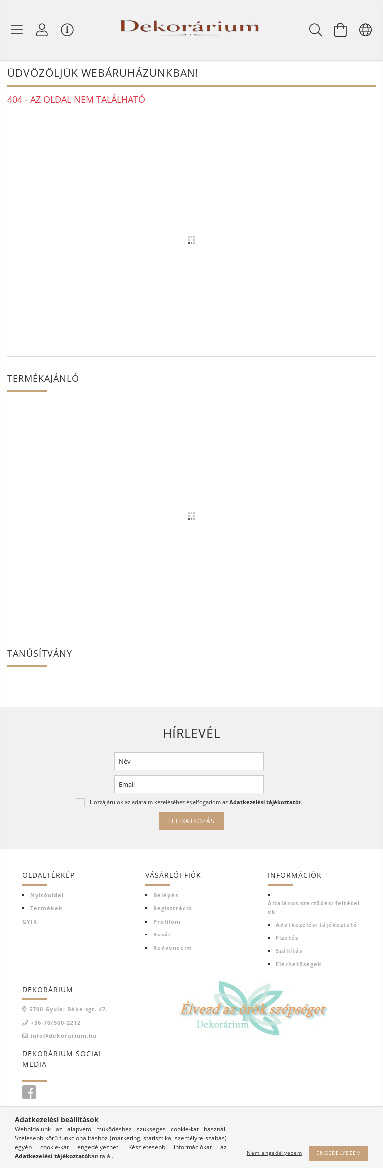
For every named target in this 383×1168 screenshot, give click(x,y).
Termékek (46, 909)
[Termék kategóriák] (17, 29)
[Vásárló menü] (67, 29)
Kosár (162, 935)
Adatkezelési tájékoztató (316, 925)
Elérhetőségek (299, 964)
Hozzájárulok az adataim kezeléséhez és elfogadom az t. (196, 803)
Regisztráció (172, 909)
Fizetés (287, 938)
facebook (28, 1093)
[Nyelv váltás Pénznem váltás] (366, 29)
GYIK (29, 922)
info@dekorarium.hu (64, 1036)
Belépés (165, 895)
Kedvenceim (172, 948)
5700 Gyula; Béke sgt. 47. (68, 1010)
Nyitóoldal (47, 895)
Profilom (167, 922)
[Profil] (42, 29)
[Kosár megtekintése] (341, 29)
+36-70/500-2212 (56, 1023)
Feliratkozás (191, 822)
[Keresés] (316, 29)
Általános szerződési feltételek (314, 908)
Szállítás (289, 951)
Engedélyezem (338, 1152)
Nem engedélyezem (274, 1152)
